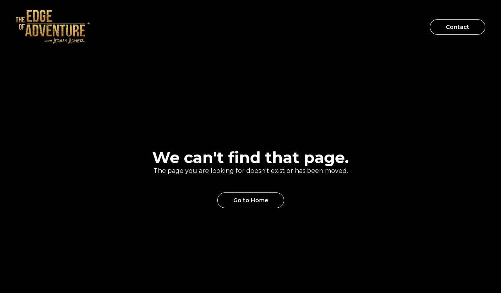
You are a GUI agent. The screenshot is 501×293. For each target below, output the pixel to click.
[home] (53, 27)
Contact (457, 27)
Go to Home (250, 200)
